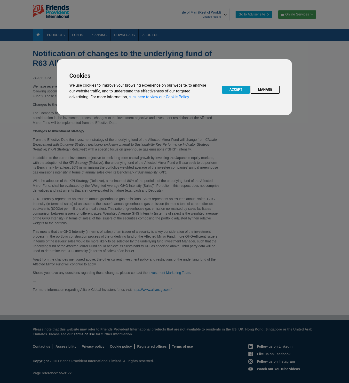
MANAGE (265, 89)
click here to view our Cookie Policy (159, 97)
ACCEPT (236, 89)
